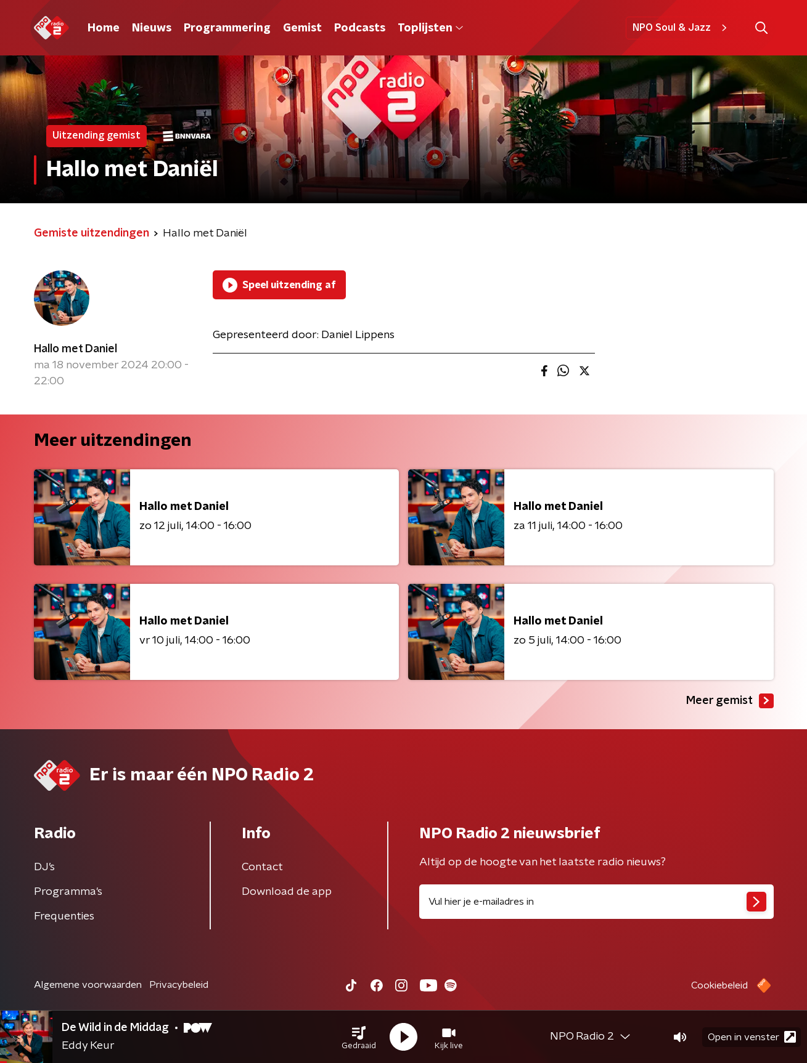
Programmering (227, 28)
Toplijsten (430, 28)
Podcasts (359, 28)
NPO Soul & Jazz (682, 28)
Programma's (68, 891)
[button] (359, 1037)
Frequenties (64, 916)
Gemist (302, 28)
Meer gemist (730, 700)
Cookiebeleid (719, 985)
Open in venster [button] (752, 1037)
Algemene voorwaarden (88, 985)
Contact (262, 867)
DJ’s (44, 867)
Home (104, 28)
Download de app (287, 891)
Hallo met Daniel (75, 349)
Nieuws (151, 28)
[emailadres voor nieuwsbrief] (596, 901)
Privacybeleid (178, 985)
